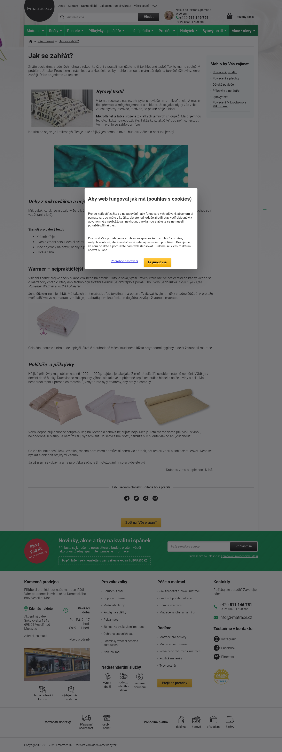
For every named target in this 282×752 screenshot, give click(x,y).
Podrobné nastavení (124, 261)
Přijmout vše (157, 262)
